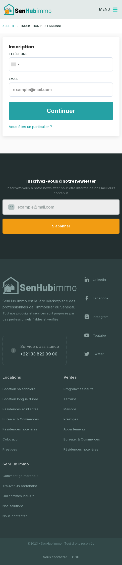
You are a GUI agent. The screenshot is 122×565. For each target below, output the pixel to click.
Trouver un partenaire (20, 486)
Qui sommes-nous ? (18, 496)
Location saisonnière (19, 389)
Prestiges (10, 449)
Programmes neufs (78, 389)
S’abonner (61, 226)
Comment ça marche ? (20, 476)
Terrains (70, 399)
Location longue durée (20, 399)
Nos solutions (13, 506)
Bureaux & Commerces (21, 419)
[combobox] (15, 64)
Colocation (11, 439)
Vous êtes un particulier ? (30, 126)
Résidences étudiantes (20, 409)
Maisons (70, 409)
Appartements (75, 429)
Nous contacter (15, 516)
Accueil (9, 26)
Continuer (61, 110)
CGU (75, 557)
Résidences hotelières (20, 429)
